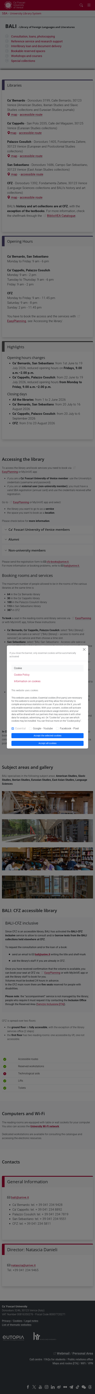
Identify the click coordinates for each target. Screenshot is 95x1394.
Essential (20, 728)
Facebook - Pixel (69, 728)
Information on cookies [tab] (27, 681)
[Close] (84, 649)
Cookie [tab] (18, 668)
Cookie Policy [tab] (22, 674)
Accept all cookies (47, 743)
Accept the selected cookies (47, 735)
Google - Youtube (43, 728)
